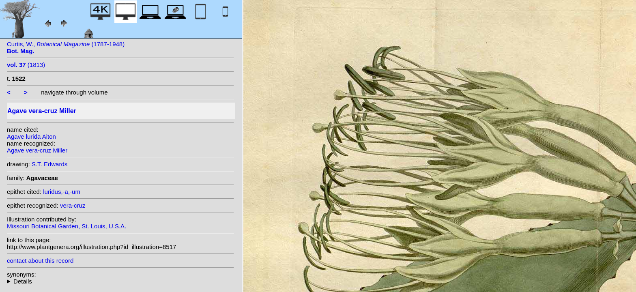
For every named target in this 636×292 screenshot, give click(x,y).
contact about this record (40, 260)
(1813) (26, 64)
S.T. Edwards (49, 164)
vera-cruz (73, 205)
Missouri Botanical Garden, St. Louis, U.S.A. (66, 226)
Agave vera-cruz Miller (37, 150)
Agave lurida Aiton (31, 136)
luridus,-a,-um (61, 191)
